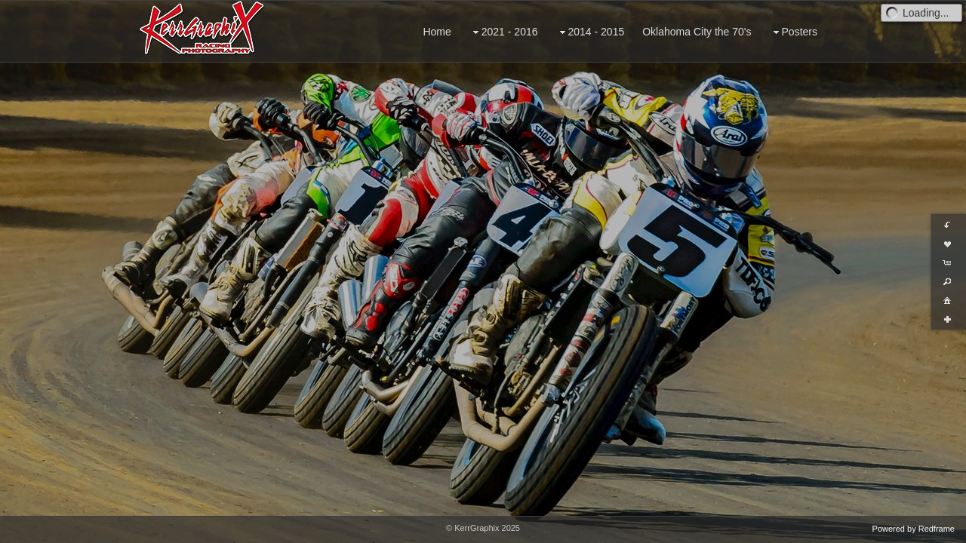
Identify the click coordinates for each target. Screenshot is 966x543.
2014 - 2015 (590, 32)
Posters (793, 32)
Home (437, 32)
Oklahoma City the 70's (696, 32)
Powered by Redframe (913, 528)
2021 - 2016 (503, 32)
